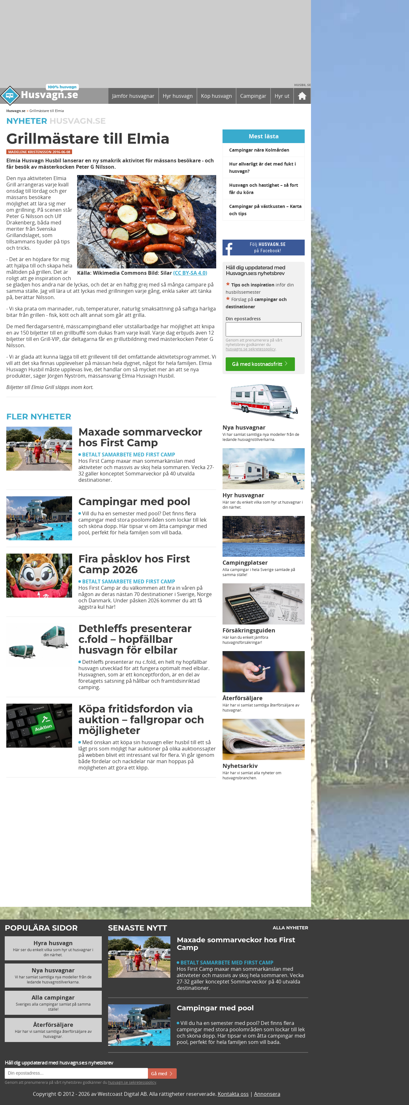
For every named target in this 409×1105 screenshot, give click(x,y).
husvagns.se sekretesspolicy (251, 349)
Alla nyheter (290, 928)
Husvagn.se (16, 110)
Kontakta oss (233, 1093)
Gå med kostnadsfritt (260, 364)
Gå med (162, 1073)
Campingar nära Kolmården (259, 150)
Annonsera (267, 1093)
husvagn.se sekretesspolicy (132, 1082)
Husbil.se (302, 85)
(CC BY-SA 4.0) (190, 272)
